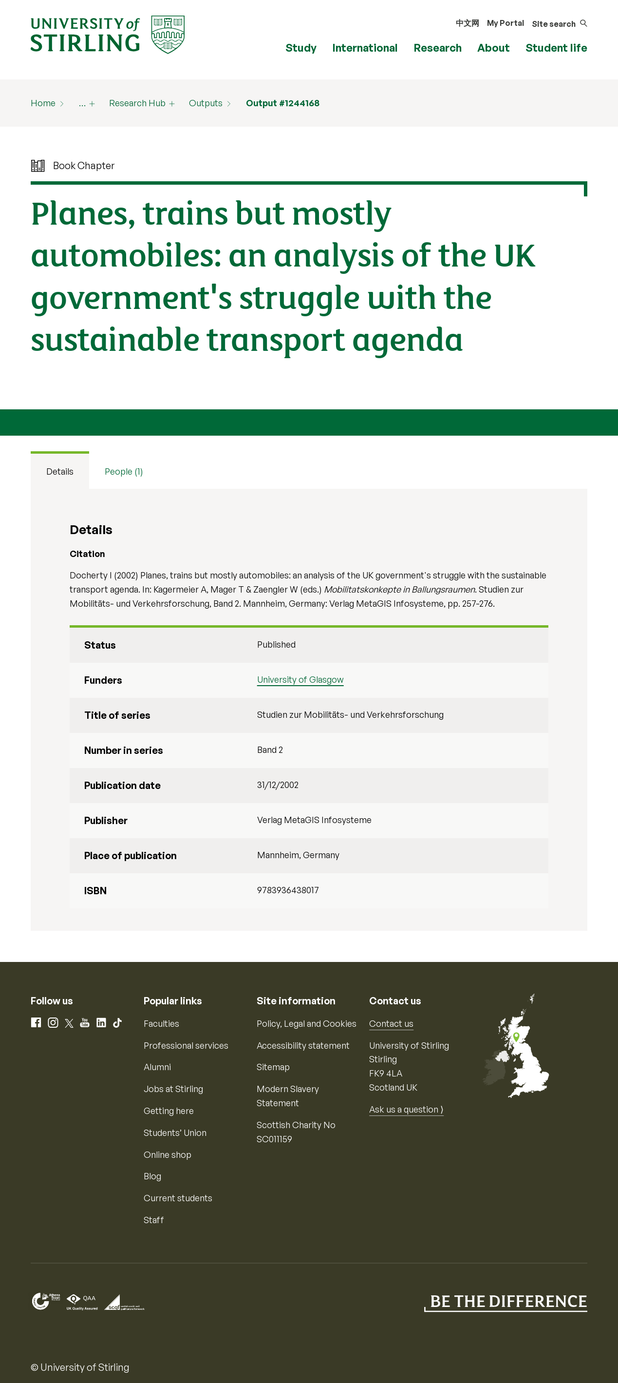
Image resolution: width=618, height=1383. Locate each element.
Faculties (161, 1023)
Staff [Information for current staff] (154, 1219)
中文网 (467, 23)
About (493, 47)
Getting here (169, 1110)
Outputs (206, 102)
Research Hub (137, 102)
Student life (556, 47)
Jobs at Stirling (173, 1088)
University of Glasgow (300, 679)
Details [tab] (60, 471)
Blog (152, 1176)
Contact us (391, 1023)
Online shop (167, 1154)
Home (43, 102)
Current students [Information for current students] (178, 1197)
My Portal (505, 23)
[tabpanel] (309, 710)
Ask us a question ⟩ (406, 1109)
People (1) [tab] (124, 471)
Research (437, 47)
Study (301, 47)
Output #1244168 (282, 102)
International (365, 47)
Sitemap (273, 1066)
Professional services (186, 1045)
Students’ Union (175, 1132)
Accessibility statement (303, 1045)
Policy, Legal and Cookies (306, 1023)
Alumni (157, 1066)
